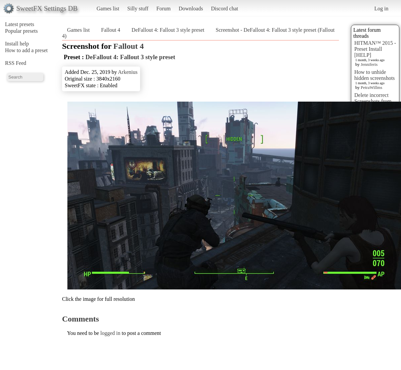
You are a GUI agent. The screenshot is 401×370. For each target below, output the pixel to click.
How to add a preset (26, 50)
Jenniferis (369, 64)
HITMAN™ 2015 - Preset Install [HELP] (375, 49)
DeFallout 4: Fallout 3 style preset (167, 30)
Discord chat (224, 8)
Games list (108, 8)
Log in (381, 8)
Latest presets (19, 24)
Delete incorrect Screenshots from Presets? (373, 101)
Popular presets (21, 31)
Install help (17, 43)
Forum (163, 8)
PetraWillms (371, 87)
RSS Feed (15, 63)
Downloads (190, 8)
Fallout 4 (110, 30)
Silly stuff (137, 8)
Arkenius (128, 72)
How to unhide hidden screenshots (374, 75)
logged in (110, 333)
